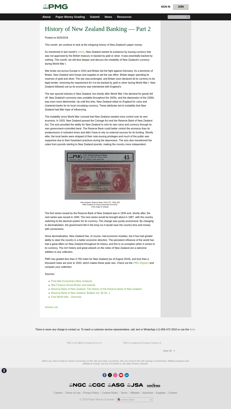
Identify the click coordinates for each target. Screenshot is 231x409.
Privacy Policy (91, 392)
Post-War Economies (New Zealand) (71, 281)
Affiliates (135, 392)
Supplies (161, 392)
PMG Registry (141, 263)
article (81, 52)
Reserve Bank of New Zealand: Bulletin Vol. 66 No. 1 (80, 293)
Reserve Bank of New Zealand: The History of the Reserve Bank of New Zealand (96, 289)
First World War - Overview (66, 297)
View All (169, 350)
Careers (58, 392)
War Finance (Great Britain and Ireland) (73, 285)
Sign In (165, 6)
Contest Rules (110, 392)
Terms (123, 392)
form (192, 329)
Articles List (51, 307)
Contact (172, 392)
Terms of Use (73, 392)
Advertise (148, 392)
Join (181, 6)
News (108, 16)
